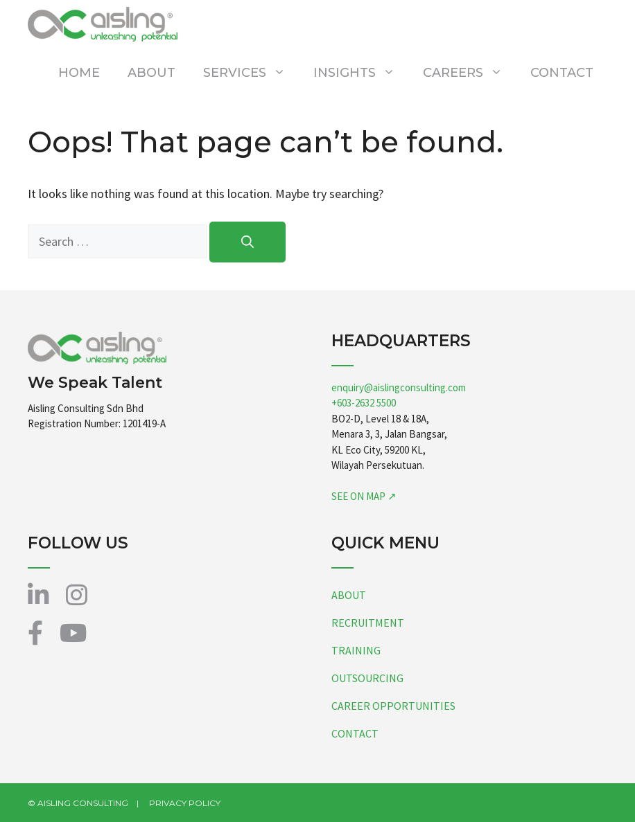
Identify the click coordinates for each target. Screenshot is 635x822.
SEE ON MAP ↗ (364, 496)
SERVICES (251, 72)
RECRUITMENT (367, 622)
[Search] (247, 242)
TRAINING (356, 650)
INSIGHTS (361, 72)
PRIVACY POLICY (184, 803)
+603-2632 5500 (363, 402)
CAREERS (469, 72)
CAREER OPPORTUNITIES (393, 706)
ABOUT (151, 72)
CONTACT (561, 72)
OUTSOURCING (367, 678)
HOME (79, 72)
